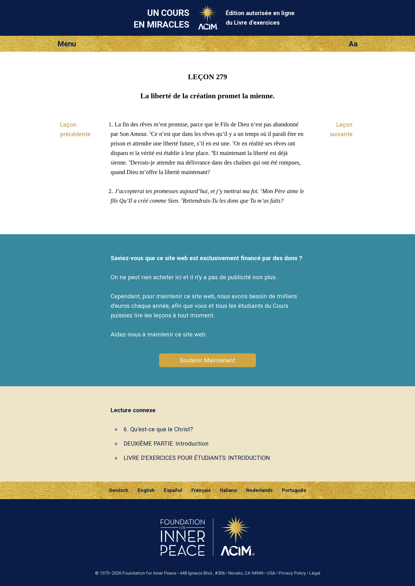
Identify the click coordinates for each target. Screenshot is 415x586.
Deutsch (118, 490)
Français (201, 490)
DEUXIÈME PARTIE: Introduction (166, 443)
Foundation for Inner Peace (149, 573)
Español (173, 490)
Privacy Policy (292, 573)
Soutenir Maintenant (207, 360)
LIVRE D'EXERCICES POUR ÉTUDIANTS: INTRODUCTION (197, 457)
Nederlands (259, 490)
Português (294, 490)
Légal (314, 573)
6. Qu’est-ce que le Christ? (158, 429)
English (146, 490)
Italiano (228, 490)
